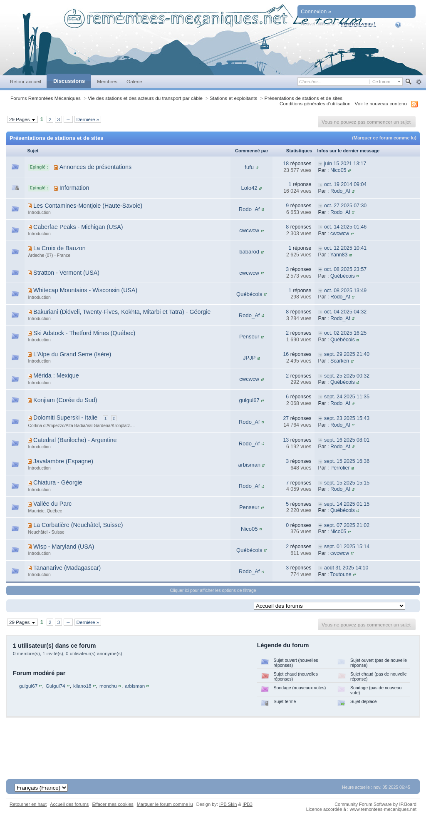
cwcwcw (249, 230)
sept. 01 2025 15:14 (346, 546)
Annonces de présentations (95, 167)
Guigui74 (55, 685)
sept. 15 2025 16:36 (346, 461)
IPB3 (248, 804)
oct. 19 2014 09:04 (345, 184)
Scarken (339, 361)
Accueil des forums (69, 804)
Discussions (69, 81)
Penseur (249, 336)
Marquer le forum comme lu (165, 804)
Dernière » (88, 119)
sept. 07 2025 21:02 (346, 525)
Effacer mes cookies (112, 804)
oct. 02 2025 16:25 (345, 333)
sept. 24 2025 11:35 (346, 397)
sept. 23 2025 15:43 (346, 418)
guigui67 (249, 400)
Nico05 (338, 170)
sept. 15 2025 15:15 (346, 483)
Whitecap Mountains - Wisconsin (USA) (85, 290)
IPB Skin (228, 804)
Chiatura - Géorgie (57, 482)
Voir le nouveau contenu (381, 103)
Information (74, 187)
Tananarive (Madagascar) (67, 567)
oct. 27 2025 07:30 (345, 206)
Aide (404, 24)
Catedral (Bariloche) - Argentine (74, 440)
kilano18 (82, 685)
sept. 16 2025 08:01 (346, 440)
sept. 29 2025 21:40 (346, 354)
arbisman (249, 465)
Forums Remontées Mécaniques (45, 98)
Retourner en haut (28, 804)
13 (286, 440)
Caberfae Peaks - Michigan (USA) (78, 227)
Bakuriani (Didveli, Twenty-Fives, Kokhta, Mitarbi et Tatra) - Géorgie (122, 311)
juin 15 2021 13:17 (345, 164)
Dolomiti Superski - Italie (65, 417)
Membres (107, 81)
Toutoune (341, 574)
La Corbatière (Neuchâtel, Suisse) (78, 525)
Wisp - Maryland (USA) (63, 546)
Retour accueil (25, 81)
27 (286, 418)
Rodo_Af (340, 191)
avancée (419, 82)
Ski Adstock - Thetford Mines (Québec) (84, 333)
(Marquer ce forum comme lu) (384, 137)
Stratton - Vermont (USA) (66, 272)
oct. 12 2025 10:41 (345, 248)
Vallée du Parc (52, 503)
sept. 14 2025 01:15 (346, 504)
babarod (249, 252)
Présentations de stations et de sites (303, 98)
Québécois (342, 276)
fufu (249, 167)
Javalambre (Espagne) (63, 461)
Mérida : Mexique (56, 375)
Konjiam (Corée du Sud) (65, 400)
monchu (108, 685)
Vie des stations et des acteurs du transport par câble (145, 98)
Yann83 (339, 255)
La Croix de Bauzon (59, 248)
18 (286, 164)
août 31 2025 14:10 (346, 568)
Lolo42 (249, 188)
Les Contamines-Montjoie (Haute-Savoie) (87, 205)
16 (286, 354)
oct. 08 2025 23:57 (345, 269)
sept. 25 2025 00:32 (346, 376)
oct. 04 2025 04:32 (345, 312)
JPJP (249, 358)
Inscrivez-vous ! (358, 23)
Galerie (134, 81)
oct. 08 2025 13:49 (345, 290)
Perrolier (340, 468)
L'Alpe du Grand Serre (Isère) (72, 354)
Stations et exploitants (233, 98)
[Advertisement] (213, 742)
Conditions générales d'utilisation (315, 103)
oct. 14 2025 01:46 (345, 227)
